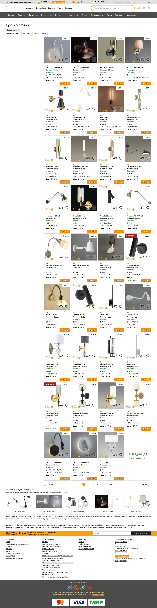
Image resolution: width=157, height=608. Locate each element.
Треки (109, 15)
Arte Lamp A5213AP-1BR (81, 68)
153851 (66, 335)
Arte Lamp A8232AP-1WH (81, 463)
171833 (120, 38)
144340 (147, 285)
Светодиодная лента (49, 570)
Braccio (137, 218)
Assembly (84, 218)
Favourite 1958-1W (79, 117)
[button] (148, 504)
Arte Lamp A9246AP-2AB (135, 68)
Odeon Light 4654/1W (106, 364)
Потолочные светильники (51, 546)
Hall (136, 70)
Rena (109, 366)
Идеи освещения (85, 546)
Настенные (59, 15)
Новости (9, 546)
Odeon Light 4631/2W (134, 117)
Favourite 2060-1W (79, 216)
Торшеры (45, 553)
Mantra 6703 (104, 117)
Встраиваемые (97, 15)
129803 (147, 236)
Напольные (131, 15)
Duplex (83, 317)
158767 (120, 335)
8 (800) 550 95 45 (121, 551)
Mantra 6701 (104, 315)
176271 (66, 384)
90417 (66, 236)
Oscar (83, 267)
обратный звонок (58, 2)
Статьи (81, 542)
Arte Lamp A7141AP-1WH (81, 265)
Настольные (73, 15)
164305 (120, 285)
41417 (93, 38)
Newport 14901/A (132, 315)
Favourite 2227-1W (106, 216)
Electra (56, 70)
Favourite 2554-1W (52, 364)
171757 (93, 137)
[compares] (61, 59)
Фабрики (9, 549)
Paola (109, 267)
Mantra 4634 (104, 463)
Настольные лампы (49, 551)
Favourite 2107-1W (133, 265)
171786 (147, 137)
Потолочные (46, 15)
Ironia (55, 366)
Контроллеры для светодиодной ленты (56, 577)
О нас (8, 542)
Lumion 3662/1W (51, 117)
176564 (147, 384)
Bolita (82, 415)
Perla (136, 119)
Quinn (55, 119)
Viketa (56, 169)
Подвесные (33, 15)
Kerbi (136, 169)
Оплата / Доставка (13, 553)
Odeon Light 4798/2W (106, 413)
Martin (83, 70)
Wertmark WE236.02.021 (81, 413)
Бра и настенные (48, 549)
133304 (147, 187)
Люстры (21, 15)
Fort (136, 317)
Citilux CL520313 (51, 315)
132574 (66, 88)
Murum (83, 119)
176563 (93, 384)
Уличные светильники (50, 565)
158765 (147, 88)
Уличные (119, 15)
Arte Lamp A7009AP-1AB (54, 265)
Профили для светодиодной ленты (55, 572)
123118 (93, 88)
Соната (56, 317)
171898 (120, 384)
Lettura (56, 267)
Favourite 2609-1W (79, 364)
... (107, 484)
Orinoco (110, 70)
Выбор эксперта (85, 544)
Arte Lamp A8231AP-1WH (54, 68)
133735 (93, 236)
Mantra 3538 (104, 265)
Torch (109, 119)
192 (110, 484)
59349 (120, 434)
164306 (120, 88)
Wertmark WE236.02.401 (135, 413)
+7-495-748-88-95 (46, 2)
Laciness (84, 366)
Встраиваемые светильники (52, 558)
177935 (93, 434)
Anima (56, 415)
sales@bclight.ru (80, 2)
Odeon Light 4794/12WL (80, 166)
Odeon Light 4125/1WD (53, 216)
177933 (66, 434)
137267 (66, 187)
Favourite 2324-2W (79, 315)
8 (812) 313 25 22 (121, 546)
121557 (66, 285)
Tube (136, 267)
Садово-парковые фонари (51, 567)
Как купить (10, 551)
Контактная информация (15, 558)
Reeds (83, 169)
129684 (93, 187)
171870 (66, 137)
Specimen (111, 218)
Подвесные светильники (51, 544)
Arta (55, 218)
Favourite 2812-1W (52, 413)
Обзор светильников (86, 549)
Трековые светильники (50, 560)
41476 (147, 38)
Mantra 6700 (131, 364)
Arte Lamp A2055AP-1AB (135, 216)
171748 (120, 137)
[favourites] (66, 59)
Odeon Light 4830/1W (134, 166)
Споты (84, 15)
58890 (120, 236)
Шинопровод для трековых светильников (57, 563)
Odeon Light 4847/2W (106, 166)
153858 (93, 335)
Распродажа (10, 556)
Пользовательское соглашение (17, 544)
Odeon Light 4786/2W (52, 166)
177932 (66, 38)
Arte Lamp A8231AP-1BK (54, 463)
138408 (93, 285)
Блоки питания (47, 574)
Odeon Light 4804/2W (106, 68)
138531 (120, 187)
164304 (147, 335)
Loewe (110, 465)
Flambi (110, 169)
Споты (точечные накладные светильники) (58, 556)
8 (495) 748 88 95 (121, 542)
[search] (131, 8)
